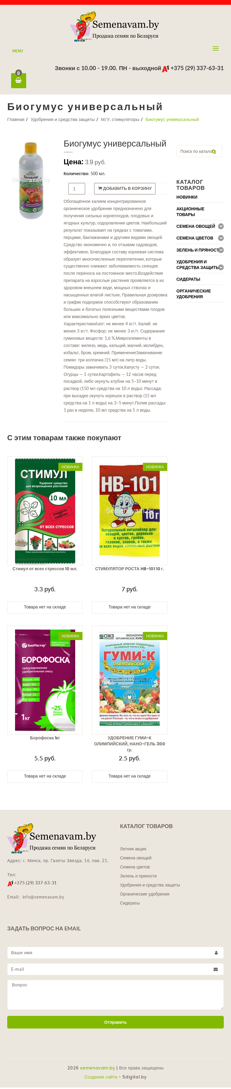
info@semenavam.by (43, 898)
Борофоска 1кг (45, 739)
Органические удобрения (144, 896)
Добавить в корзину (125, 190)
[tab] (200, 198)
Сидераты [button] (188, 281)
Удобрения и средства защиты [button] (198, 266)
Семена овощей (136, 859)
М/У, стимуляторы (120, 120)
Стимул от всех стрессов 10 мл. (45, 570)
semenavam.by (97, 1069)
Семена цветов (135, 868)
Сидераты (130, 905)
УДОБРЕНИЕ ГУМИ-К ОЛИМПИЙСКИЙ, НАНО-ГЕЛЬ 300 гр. (129, 745)
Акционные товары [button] (191, 213)
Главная (15, 120)
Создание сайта (100, 1078)
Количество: (77, 175)
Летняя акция (133, 850)
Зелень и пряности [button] (199, 252)
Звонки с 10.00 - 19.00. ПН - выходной (108, 67)
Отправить (115, 1024)
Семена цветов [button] (195, 240)
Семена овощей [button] (196, 228)
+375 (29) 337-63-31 (193, 67)
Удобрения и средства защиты (63, 120)
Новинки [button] (187, 199)
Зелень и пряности (138, 877)
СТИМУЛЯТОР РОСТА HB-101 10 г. (129, 570)
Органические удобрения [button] (194, 295)
